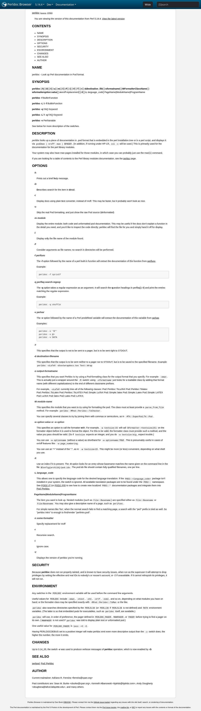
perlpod (36, 663)
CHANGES (42, 53)
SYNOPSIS (43, 36)
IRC (133, 707)
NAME (40, 33)
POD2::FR (60, 485)
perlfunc (151, 261)
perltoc (126, 158)
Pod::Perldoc (43, 488)
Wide (148, 4)
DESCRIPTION (44, 40)
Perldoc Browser (17, 4)
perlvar (155, 318)
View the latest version (113, 18)
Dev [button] (49, 4)
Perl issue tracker (109, 707)
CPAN (49, 13)
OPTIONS (42, 43)
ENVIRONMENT (45, 50)
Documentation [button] (65, 4)
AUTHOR (42, 60)
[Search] (178, 5)
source (43, 13)
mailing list (124, 707)
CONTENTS (41, 26)
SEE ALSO (42, 57)
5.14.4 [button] (38, 4)
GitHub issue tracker (102, 702)
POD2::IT (46, 485)
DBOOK (67, 702)
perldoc (35, 13)
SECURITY (43, 46)
